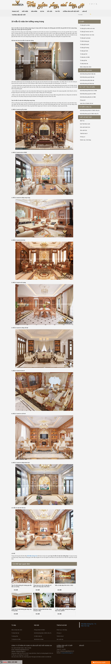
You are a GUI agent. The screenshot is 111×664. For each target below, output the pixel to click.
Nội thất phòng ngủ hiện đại (87, 77)
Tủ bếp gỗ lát (83, 60)
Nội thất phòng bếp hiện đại (87, 80)
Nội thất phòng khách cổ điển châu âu (89, 110)
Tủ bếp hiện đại (84, 63)
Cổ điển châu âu (85, 107)
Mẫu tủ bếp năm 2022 (85, 66)
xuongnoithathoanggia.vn (67, 652)
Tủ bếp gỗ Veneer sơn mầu (87, 34)
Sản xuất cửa (83, 130)
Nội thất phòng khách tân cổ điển (88, 90)
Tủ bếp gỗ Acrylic (84, 44)
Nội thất (36, 625)
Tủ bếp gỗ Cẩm (84, 50)
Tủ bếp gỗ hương (84, 47)
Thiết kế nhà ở (83, 133)
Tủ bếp (81, 21)
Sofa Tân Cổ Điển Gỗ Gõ (86, 103)
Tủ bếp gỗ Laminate (85, 38)
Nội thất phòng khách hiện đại (87, 74)
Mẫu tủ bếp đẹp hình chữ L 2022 (64, 585)
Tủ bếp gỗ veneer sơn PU (86, 31)
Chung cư (82, 136)
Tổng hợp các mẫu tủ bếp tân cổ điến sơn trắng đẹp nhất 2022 (42, 586)
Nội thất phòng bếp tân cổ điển (88, 97)
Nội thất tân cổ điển (87, 87)
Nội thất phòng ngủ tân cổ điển (88, 93)
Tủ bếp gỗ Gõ (83, 54)
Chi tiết (16, 590)
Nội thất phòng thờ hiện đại (87, 83)
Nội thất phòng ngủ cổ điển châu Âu (89, 113)
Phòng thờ (82, 100)
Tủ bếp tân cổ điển (85, 57)
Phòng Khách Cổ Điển (39, 629)
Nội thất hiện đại (85, 70)
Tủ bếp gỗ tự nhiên (85, 25)
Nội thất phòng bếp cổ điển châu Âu (42, 633)
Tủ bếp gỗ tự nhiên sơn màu (87, 28)
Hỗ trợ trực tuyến (99, 662)
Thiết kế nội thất (85, 117)
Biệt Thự (82, 120)
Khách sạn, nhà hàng (85, 140)
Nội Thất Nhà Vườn (85, 124)
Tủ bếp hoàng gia (84, 41)
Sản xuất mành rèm (85, 127)
